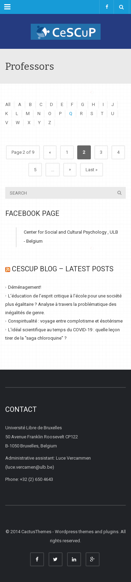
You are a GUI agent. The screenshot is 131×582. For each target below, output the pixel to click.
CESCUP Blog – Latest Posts (63, 269)
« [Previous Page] (50, 152)
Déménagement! (24, 287)
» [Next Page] (70, 169)
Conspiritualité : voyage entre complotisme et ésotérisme (65, 321)
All (7, 104)
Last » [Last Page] (91, 169)
